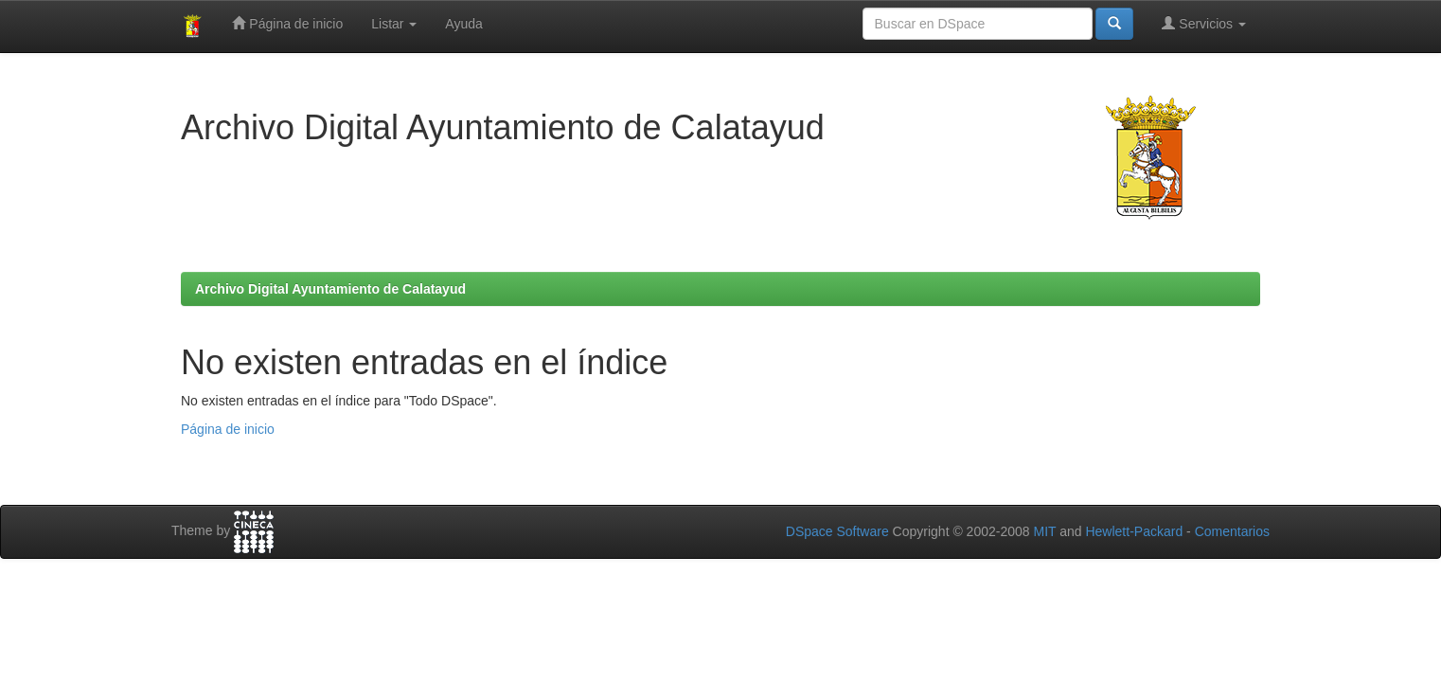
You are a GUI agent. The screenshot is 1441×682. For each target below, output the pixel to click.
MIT (1044, 531)
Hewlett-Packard (1134, 531)
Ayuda (463, 23)
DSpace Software (837, 531)
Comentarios (1232, 531)
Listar (394, 23)
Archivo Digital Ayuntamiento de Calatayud (330, 288)
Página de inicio (287, 23)
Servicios (1204, 23)
